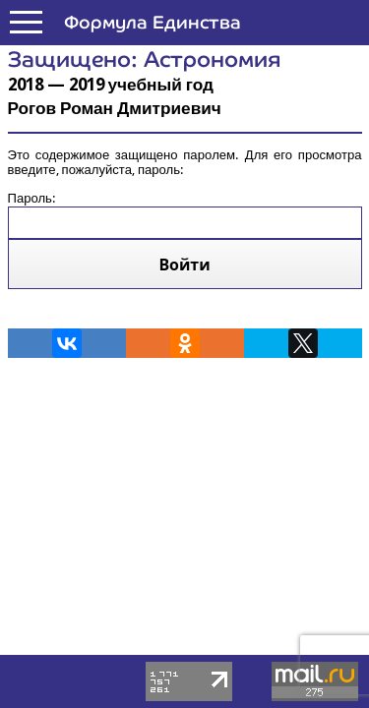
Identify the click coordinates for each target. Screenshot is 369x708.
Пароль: (185, 206)
